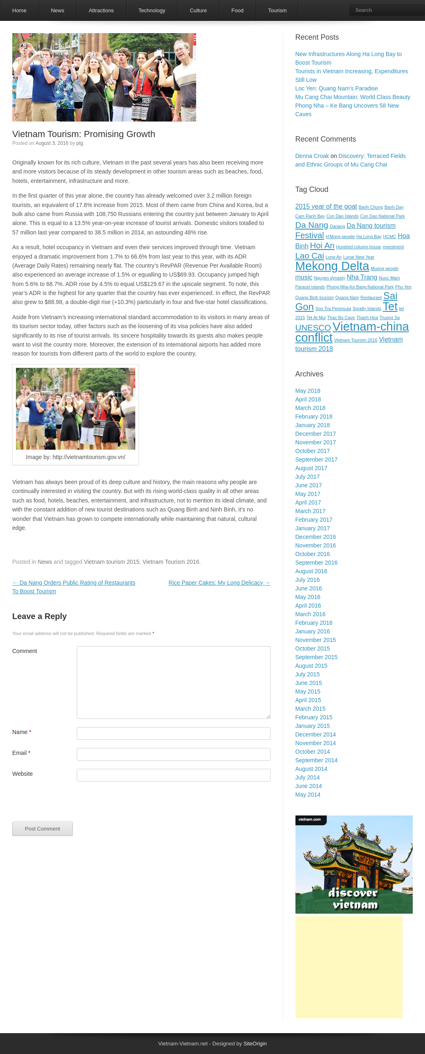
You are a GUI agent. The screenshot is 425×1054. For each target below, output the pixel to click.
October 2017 (312, 451)
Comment (24, 651)
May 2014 (307, 794)
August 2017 (311, 468)
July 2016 (307, 580)
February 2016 (314, 622)
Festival (309, 235)
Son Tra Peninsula (333, 308)
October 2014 (312, 751)
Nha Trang (362, 277)
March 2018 (310, 408)
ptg (79, 143)
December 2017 (315, 433)
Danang (337, 226)
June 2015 (308, 683)
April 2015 (308, 700)
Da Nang (312, 225)
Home (19, 10)
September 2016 (316, 562)
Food (237, 10)
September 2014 (316, 760)
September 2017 (316, 459)
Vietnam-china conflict (352, 332)
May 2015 (307, 691)
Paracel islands (310, 286)
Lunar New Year (358, 256)
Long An (334, 256)
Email (21, 753)
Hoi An (322, 245)
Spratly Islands (367, 308)
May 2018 (307, 390)
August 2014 (311, 769)
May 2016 (307, 597)
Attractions (101, 10)
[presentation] (74, 806)
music (304, 277)
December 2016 (315, 537)
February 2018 (314, 416)
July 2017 (307, 476)
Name (21, 732)
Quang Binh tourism (314, 297)
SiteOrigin (255, 1043)
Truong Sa (390, 317)
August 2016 (311, 571)
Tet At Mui (316, 317)
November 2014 (315, 743)
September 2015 (316, 657)
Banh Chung (371, 207)
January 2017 (312, 528)
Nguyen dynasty (329, 277)
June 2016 (308, 588)
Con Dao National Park (382, 216)
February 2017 (314, 519)
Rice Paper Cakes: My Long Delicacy (220, 582)
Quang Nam (347, 297)
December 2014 (315, 734)
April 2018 (308, 399)
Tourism (277, 10)
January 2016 (312, 631)
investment (393, 246)
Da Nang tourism (371, 225)
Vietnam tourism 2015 (111, 562)
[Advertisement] (349, 967)
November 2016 (315, 545)
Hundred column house (358, 246)
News (58, 10)
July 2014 (307, 777)
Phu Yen (403, 286)
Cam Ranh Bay (310, 216)
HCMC (389, 236)
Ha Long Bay (369, 236)
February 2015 (314, 717)
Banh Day (394, 207)
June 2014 (308, 786)
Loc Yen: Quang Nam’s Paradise (336, 88)
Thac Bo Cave (341, 317)
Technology (152, 10)
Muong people (384, 268)
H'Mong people (340, 236)
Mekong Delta (332, 266)
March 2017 (310, 511)
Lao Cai (309, 255)
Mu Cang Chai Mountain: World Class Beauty (352, 97)
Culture (198, 10)
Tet (390, 306)
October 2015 (312, 648)
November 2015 (315, 640)
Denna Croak (312, 156)
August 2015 (311, 665)
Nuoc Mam (389, 277)
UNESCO (313, 327)
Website (22, 773)
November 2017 (315, 442)
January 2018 (312, 425)
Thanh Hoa (367, 317)
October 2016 (312, 554)
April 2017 (308, 502)
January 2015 (312, 726)
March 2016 (310, 614)
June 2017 (308, 485)
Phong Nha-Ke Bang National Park (360, 286)
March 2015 (310, 708)
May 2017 (307, 494)
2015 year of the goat (326, 206)
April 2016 (308, 605)
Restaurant (371, 297)
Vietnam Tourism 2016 (171, 562)
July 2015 (307, 674)
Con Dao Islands (343, 216)
